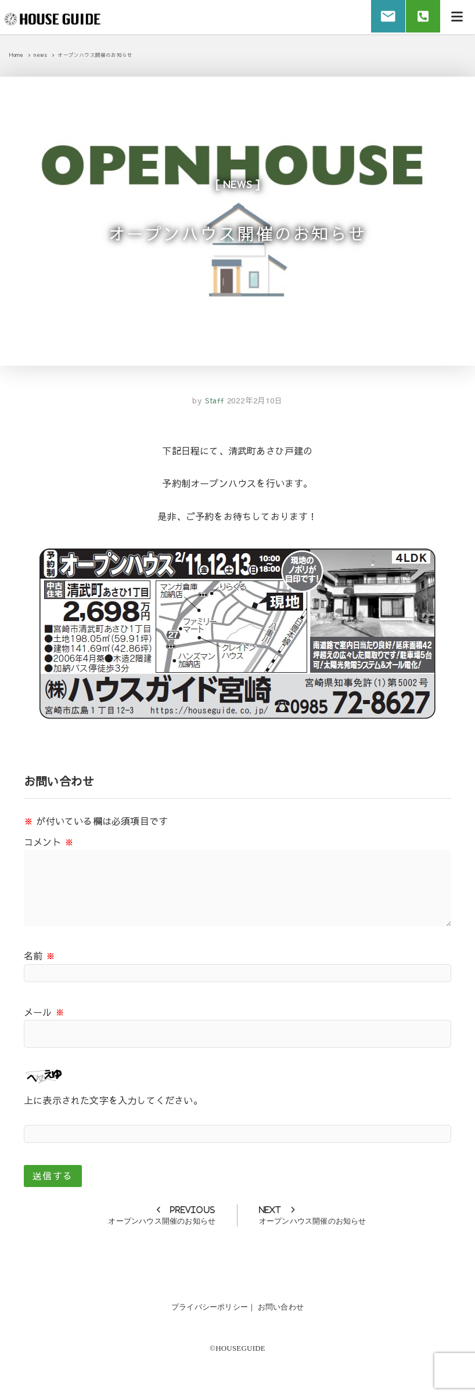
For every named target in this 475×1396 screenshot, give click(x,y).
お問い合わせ (281, 1307)
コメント (49, 842)
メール (44, 1012)
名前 (39, 956)
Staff (213, 401)
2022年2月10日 (255, 401)
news (237, 184)
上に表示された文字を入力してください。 (113, 1101)
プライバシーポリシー (209, 1307)
